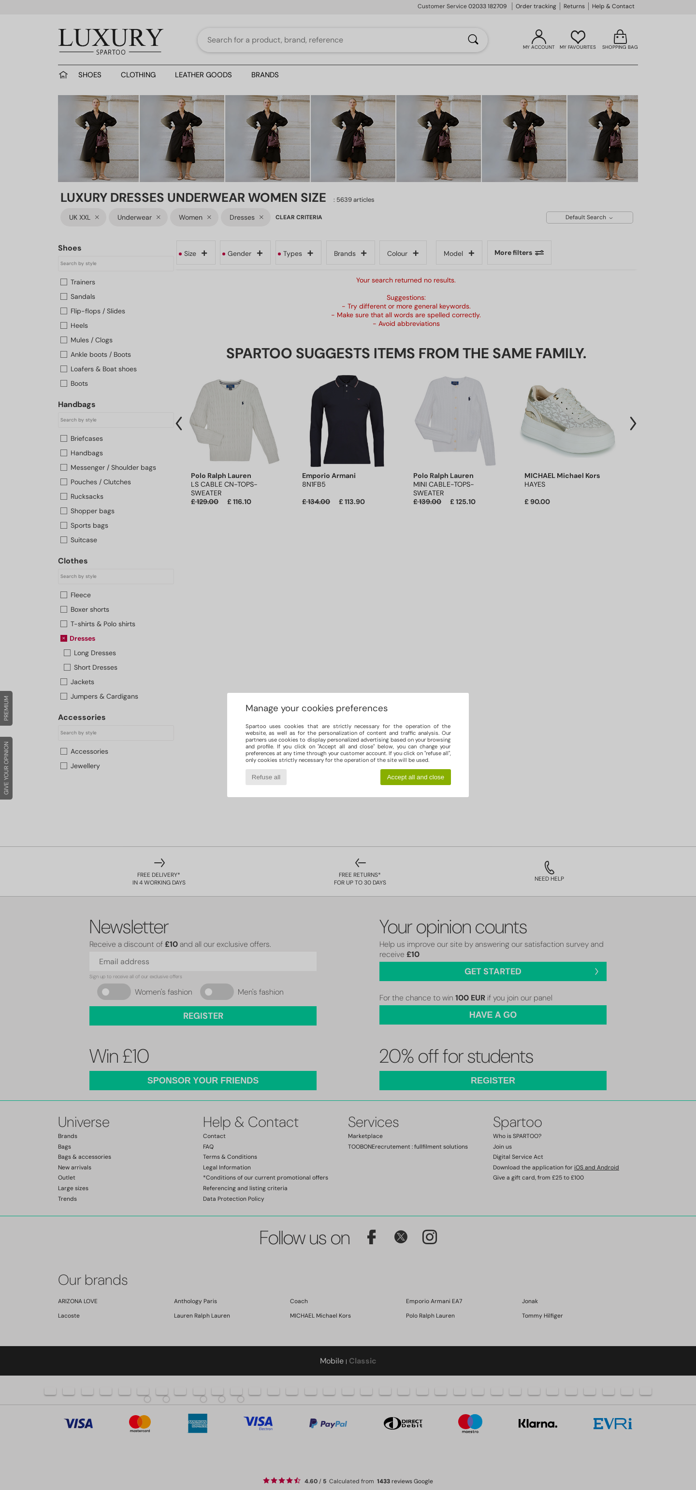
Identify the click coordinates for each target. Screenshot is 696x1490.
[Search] (473, 40)
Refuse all (266, 777)
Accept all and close (416, 777)
